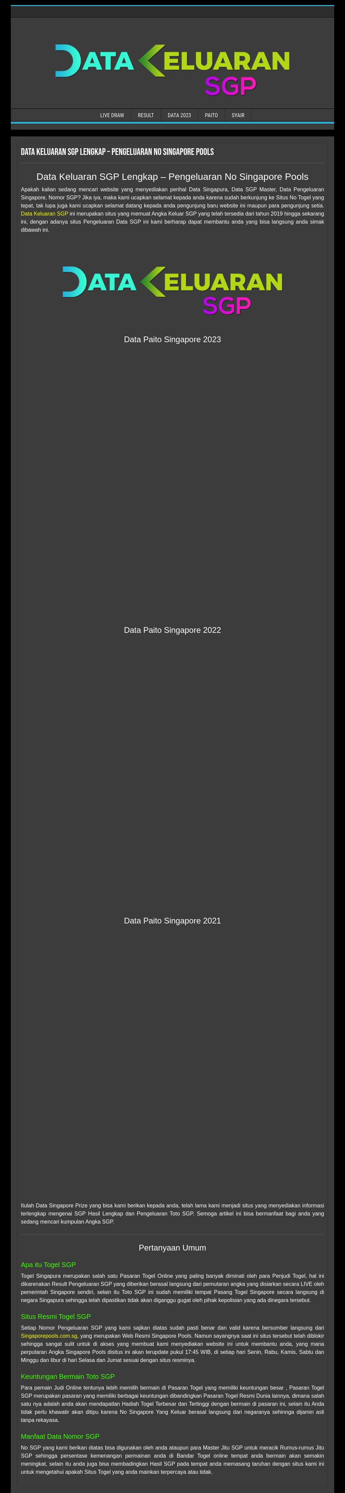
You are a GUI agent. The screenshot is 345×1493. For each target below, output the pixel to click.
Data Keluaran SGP (44, 214)
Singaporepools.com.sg (49, 1336)
